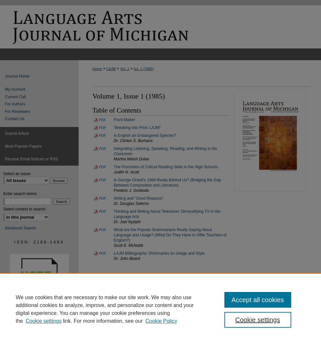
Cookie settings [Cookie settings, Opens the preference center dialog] (257, 319)
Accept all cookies (258, 299)
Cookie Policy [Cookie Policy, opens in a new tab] (161, 321)
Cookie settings (43, 321)
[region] (160, 309)
